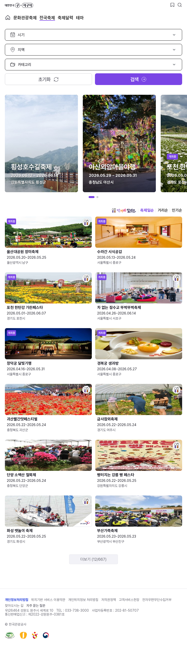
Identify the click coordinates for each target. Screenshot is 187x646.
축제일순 (147, 210)
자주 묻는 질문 (35, 606)
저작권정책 (108, 600)
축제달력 (65, 17)
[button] (91, 197)
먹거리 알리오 (124, 210)
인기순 (177, 210)
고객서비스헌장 (129, 600)
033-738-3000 (77, 610)
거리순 (163, 210)
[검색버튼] (179, 4)
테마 (80, 17)
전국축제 (47, 17)
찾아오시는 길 (14, 606)
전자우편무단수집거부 (156, 600)
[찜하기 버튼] (172, 4)
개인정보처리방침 (16, 600)
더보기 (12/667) (93, 559)
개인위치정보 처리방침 (83, 600)
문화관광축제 (25, 17)
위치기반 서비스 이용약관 (48, 600)
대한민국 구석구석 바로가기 (19, 5)
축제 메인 (8, 17)
